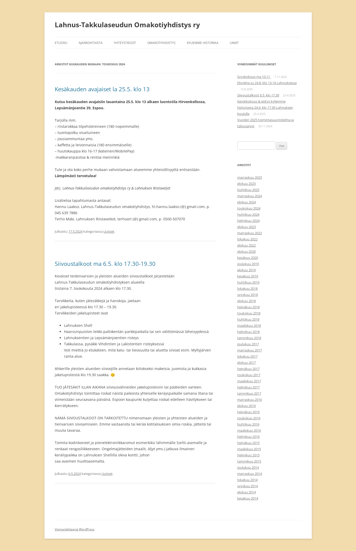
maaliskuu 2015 (249, 449)
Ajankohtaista (91, 43)
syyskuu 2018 (247, 294)
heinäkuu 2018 (248, 307)
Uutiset (108, 231)
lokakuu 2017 (247, 356)
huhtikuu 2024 (248, 214)
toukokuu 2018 (248, 313)
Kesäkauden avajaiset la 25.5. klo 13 (102, 89)
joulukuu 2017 (248, 344)
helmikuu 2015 (248, 455)
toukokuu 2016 (248, 418)
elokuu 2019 (246, 270)
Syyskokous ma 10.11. (254, 76)
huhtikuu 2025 (248, 189)
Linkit (234, 43)
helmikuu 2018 (248, 331)
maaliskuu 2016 (249, 430)
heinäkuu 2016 (248, 412)
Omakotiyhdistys (161, 43)
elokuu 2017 (246, 362)
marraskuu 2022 (249, 233)
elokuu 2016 (246, 405)
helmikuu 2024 (248, 220)
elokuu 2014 (246, 492)
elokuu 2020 (246, 251)
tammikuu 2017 (249, 393)
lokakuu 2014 (247, 479)
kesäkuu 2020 (247, 257)
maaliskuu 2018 (249, 325)
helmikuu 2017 (248, 387)
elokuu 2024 (246, 202)
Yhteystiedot (125, 43)
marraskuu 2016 (249, 399)
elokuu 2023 (246, 226)
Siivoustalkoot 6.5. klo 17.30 (258, 95)
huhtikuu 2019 (248, 282)
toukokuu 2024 (248, 208)
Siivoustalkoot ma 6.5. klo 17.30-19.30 (105, 263)
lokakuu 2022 (247, 239)
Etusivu (61, 43)
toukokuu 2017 (248, 375)
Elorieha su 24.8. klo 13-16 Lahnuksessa (267, 82)
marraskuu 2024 (249, 196)
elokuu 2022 (246, 245)
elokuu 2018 (246, 301)
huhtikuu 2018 (248, 319)
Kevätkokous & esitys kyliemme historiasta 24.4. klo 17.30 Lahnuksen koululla (265, 107)
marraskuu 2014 (249, 473)
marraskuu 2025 (249, 177)
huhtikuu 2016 (248, 424)
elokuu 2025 (246, 183)
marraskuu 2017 (249, 350)
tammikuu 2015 (249, 461)
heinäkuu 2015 (248, 442)
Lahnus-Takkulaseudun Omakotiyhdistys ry (127, 24)
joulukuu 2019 (248, 263)
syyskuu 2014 (247, 486)
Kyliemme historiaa (202, 43)
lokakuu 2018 (247, 288)
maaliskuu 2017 (249, 381)
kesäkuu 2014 (247, 498)
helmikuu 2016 (248, 436)
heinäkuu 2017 (248, 368)
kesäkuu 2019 (247, 276)
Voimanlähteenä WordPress (75, 529)
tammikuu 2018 (249, 338)
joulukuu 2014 (248, 467)
